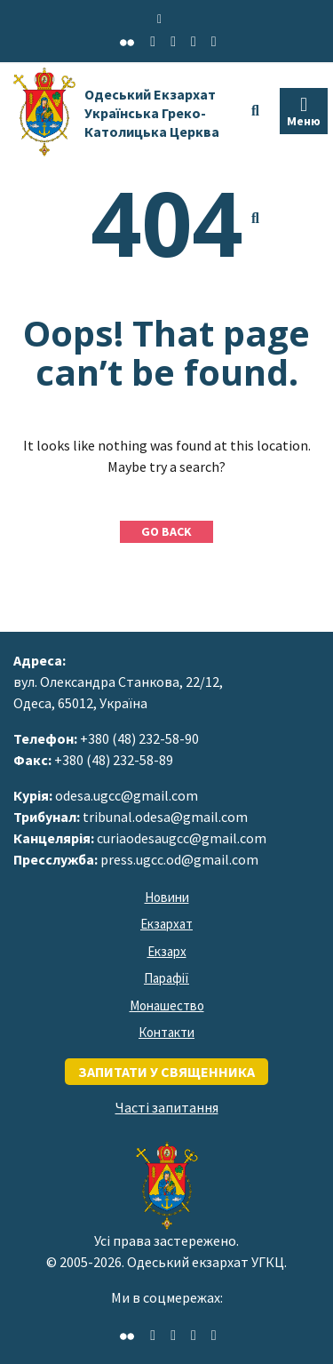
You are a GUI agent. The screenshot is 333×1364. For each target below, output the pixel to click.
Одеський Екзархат (151, 112)
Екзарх (166, 951)
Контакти (166, 1032)
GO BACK (166, 531)
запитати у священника (166, 1072)
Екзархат (166, 923)
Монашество (167, 1005)
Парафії (166, 977)
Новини (167, 897)
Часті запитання (166, 1107)
